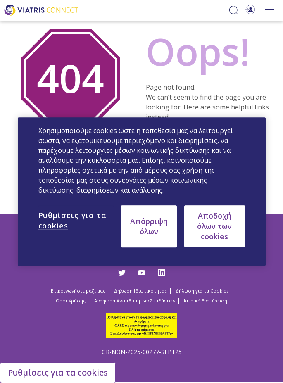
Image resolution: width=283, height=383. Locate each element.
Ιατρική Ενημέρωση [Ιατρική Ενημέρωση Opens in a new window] (205, 300)
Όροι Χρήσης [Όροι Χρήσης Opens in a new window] (71, 300)
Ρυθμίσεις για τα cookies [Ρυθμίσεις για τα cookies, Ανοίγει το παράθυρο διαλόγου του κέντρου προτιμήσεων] (72, 220)
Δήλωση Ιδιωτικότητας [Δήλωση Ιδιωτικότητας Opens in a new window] (140, 290)
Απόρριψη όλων (149, 226)
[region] (142, 191)
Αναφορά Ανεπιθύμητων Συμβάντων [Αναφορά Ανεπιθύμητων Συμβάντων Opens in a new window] (134, 300)
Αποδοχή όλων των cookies (214, 226)
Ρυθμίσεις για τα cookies (58, 372)
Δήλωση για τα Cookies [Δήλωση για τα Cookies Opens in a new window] (202, 290)
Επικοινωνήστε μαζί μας (78, 290)
